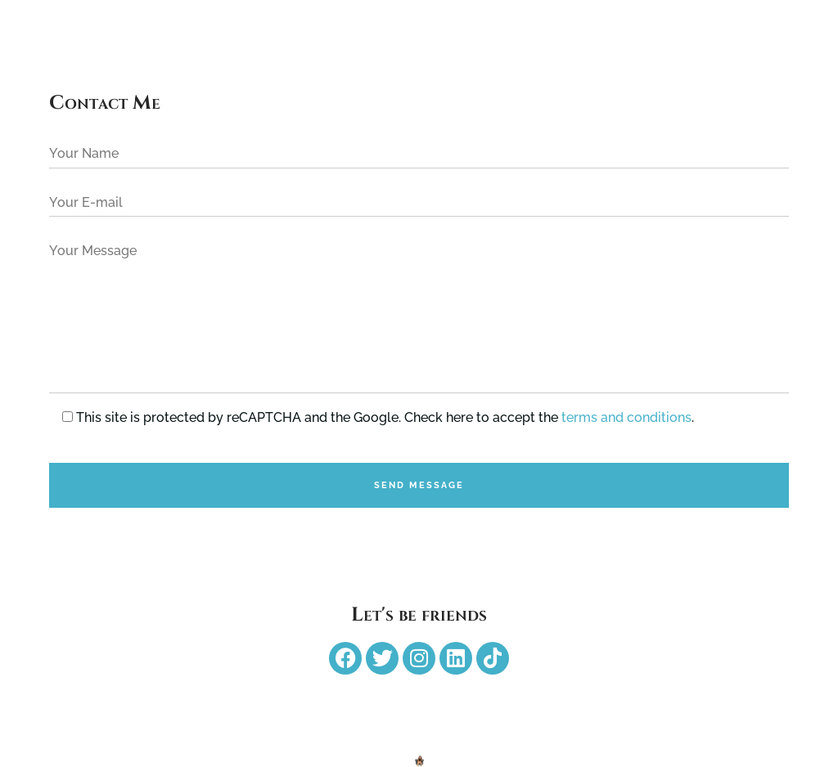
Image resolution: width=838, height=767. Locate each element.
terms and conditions (626, 417)
